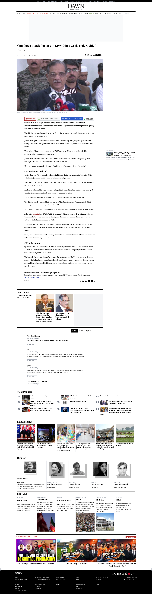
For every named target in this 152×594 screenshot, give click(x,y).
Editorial (22, 494)
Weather (58, 582)
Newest (81, 331)
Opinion (58, 13)
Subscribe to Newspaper (42, 577)
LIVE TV (44, 1)
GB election (100, 500)
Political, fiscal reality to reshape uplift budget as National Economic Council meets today (105, 446)
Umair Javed (20, 482)
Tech (104, 13)
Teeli (97, 584)
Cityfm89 (98, 579)
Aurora (72, 1)
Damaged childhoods (64, 500)
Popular (115, 13)
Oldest (74, 331)
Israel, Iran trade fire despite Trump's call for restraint (44, 445)
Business (64, 13)
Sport (86, 13)
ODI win (118, 500)
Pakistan (52, 13)
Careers (105, 1)
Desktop (58, 584)
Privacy (17, 588)
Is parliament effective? (55, 484)
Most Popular (24, 391)
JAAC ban (79, 499)
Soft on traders (22, 500)
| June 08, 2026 (76, 9)
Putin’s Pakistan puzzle (121, 484)
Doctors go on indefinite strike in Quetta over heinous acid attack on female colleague (84, 446)
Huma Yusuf (95, 487)
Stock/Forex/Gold (61, 579)
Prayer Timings (60, 577)
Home (18, 13)
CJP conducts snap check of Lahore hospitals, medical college (62, 316)
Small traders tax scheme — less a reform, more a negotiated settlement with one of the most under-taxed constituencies (66, 447)
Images (60, 1)
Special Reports (80, 584)
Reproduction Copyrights (42, 579)
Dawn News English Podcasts (26, 536)
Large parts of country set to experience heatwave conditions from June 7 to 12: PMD (82, 410)
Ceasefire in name (42, 499)
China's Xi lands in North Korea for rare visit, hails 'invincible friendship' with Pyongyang (25, 446)
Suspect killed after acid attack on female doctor (116, 396)
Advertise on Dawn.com (41, 582)
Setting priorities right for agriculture (124, 444)
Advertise (84, 1)
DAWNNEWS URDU (52, 1)
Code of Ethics (19, 582)
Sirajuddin (19, 56)
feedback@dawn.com (31, 277)
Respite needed (22, 479)
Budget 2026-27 (31, 13)
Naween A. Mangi (74, 487)
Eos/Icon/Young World (102, 577)
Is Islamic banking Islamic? (78, 401)
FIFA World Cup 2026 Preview (77, 564)
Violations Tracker (42, 13)
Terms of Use (18, 586)
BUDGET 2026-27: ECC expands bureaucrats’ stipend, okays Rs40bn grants (42, 403)
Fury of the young (97, 484)
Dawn (77, 577)
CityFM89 (78, 1)
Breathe (91, 13)
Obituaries (112, 1)
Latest (23, 13)
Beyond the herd (74, 484)
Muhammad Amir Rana (120, 487)
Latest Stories (24, 421)
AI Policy (17, 584)
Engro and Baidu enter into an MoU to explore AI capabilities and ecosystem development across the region (124, 154)
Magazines (98, 13)
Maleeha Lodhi (51, 487)
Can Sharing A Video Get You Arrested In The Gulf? (36, 564)
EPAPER (39, 1)
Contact (17, 577)
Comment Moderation (20, 590)
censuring (36, 214)
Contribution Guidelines (21, 579)
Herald (66, 1)
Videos (109, 13)
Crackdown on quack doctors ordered (24, 296)
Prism (76, 13)
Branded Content (111, 150)
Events (90, 1)
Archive (121, 13)
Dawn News (79, 588)
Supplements (97, 1)
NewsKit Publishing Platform (130, 579)
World (81, 13)
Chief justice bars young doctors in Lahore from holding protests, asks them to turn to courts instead (44, 317)
